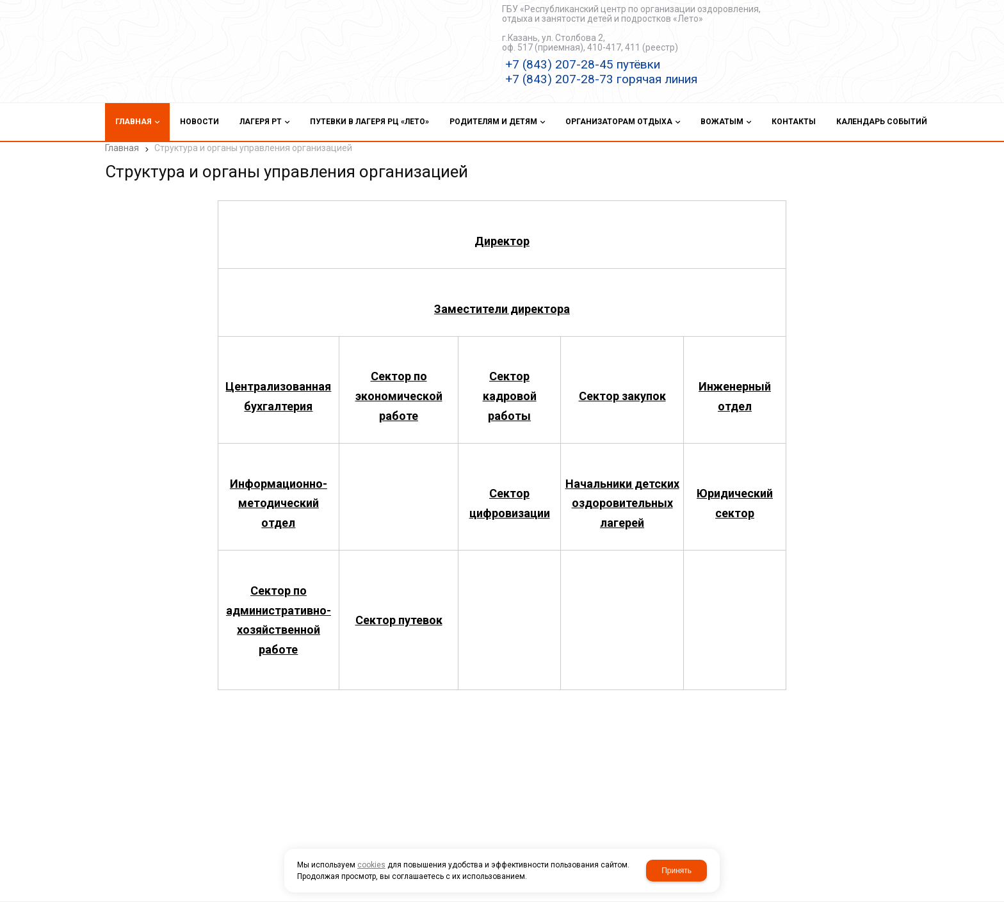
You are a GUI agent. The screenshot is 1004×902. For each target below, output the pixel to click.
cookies (371, 864)
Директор (502, 233)
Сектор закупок (622, 388)
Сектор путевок (398, 612)
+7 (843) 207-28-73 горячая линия (601, 79)
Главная (122, 148)
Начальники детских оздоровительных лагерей (622, 495)
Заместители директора (502, 301)
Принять (676, 870)
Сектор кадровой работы (510, 388)
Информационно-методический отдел (278, 495)
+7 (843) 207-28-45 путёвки (582, 64)
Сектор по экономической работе (398, 388)
